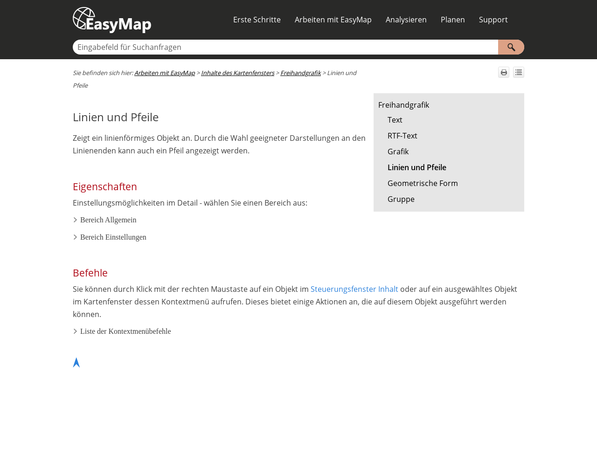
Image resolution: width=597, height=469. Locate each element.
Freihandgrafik (403, 105)
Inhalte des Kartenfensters (237, 73)
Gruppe (401, 199)
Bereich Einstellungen (109, 237)
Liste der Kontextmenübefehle (122, 331)
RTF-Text (402, 136)
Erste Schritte (257, 19)
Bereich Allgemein (104, 220)
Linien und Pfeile (417, 167)
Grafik (398, 151)
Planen (453, 19)
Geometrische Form (423, 183)
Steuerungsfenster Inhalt (354, 289)
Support (493, 19)
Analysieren (406, 19)
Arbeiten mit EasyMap (333, 19)
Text (395, 120)
